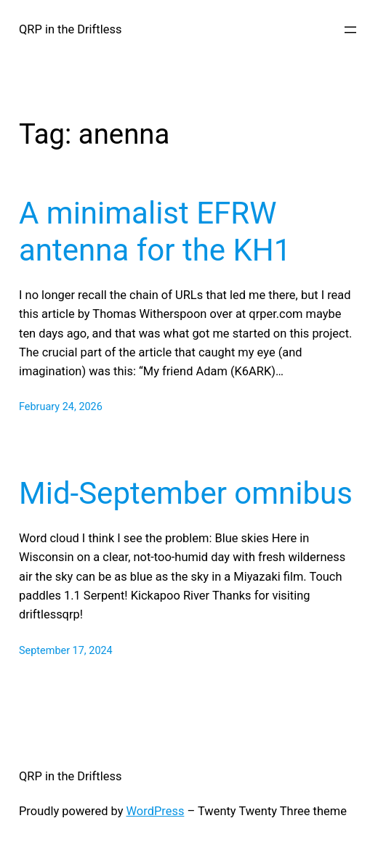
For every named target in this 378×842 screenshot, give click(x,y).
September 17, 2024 (66, 651)
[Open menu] (350, 29)
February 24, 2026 (60, 407)
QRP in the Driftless (70, 29)
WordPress (155, 811)
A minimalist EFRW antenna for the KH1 (155, 231)
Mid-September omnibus (186, 493)
